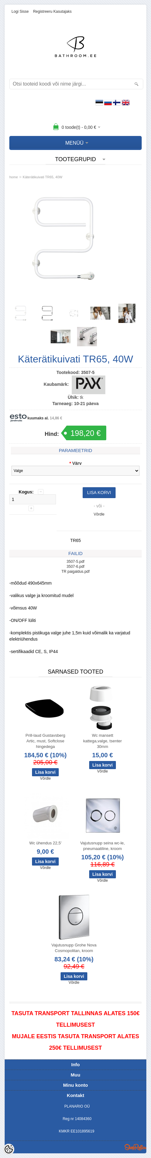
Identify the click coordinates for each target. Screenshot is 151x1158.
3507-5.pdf (75, 561)
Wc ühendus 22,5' (45, 843)
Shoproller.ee (135, 1147)
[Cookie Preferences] (8, 1149)
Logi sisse (20, 11)
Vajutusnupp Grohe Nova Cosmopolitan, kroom (73, 948)
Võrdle (99, 514)
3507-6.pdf (75, 566)
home (13, 177)
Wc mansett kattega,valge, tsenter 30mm (102, 741)
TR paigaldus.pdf (76, 571)
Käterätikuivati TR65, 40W (42, 177)
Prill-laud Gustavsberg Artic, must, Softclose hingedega (45, 741)
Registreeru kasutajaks (52, 11)
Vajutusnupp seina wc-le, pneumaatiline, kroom (102, 846)
